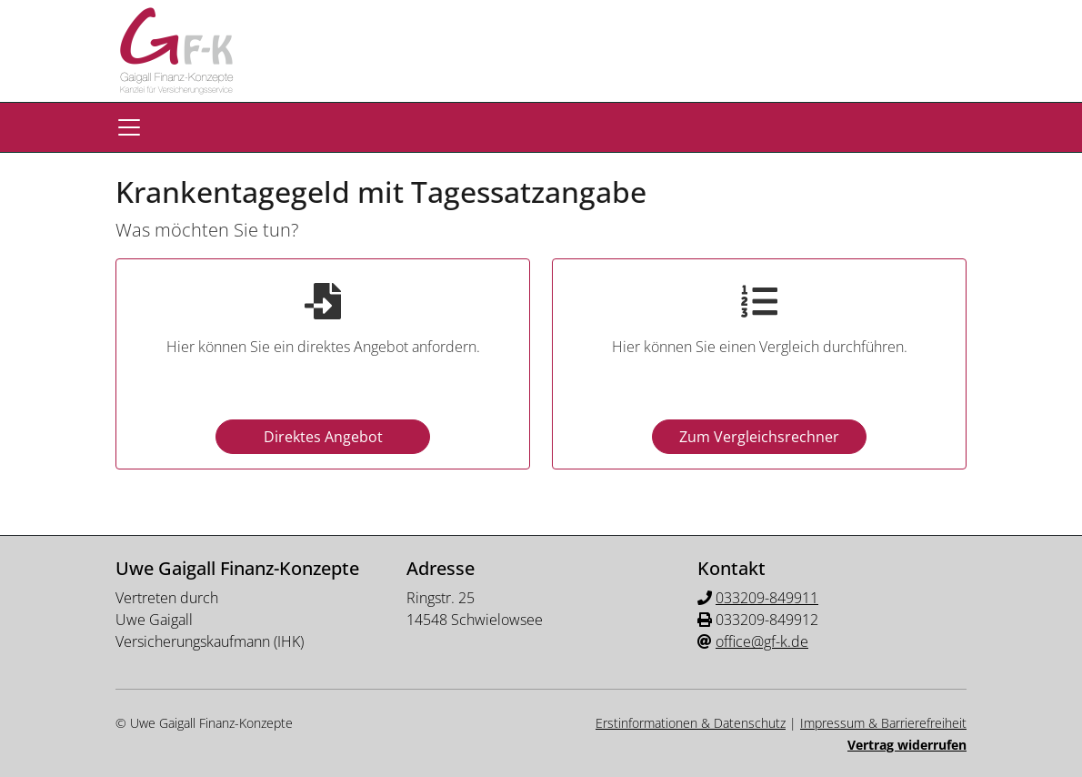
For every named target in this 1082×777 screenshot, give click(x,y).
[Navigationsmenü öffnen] (129, 127)
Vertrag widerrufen (907, 744)
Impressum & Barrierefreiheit (883, 723)
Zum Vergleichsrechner (759, 437)
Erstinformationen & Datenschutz (691, 723)
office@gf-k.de (762, 641)
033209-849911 (767, 598)
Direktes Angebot (323, 437)
